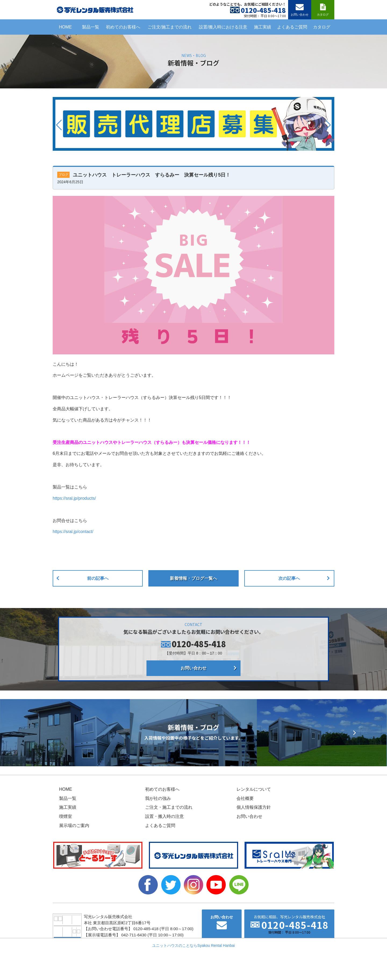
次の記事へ (289, 578)
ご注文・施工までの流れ (168, 807)
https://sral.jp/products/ (74, 498)
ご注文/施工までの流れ (170, 27)
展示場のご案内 (74, 825)
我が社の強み (158, 798)
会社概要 (245, 798)
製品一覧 (90, 27)
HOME (65, 27)
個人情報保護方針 (253, 807)
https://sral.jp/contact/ (73, 531)
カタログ (321, 27)
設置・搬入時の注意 (164, 816)
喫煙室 (65, 816)
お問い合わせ (193, 668)
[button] (59, 125)
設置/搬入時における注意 (223, 27)
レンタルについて (253, 789)
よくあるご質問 (292, 27)
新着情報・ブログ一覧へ (193, 578)
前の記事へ (98, 578)
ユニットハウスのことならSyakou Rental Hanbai (193, 945)
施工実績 (262, 27)
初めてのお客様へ (123, 27)
